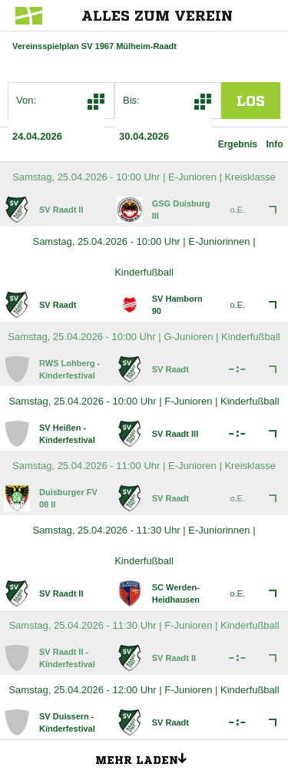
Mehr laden (146, 758)
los (251, 100)
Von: (26, 100)
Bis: (131, 100)
